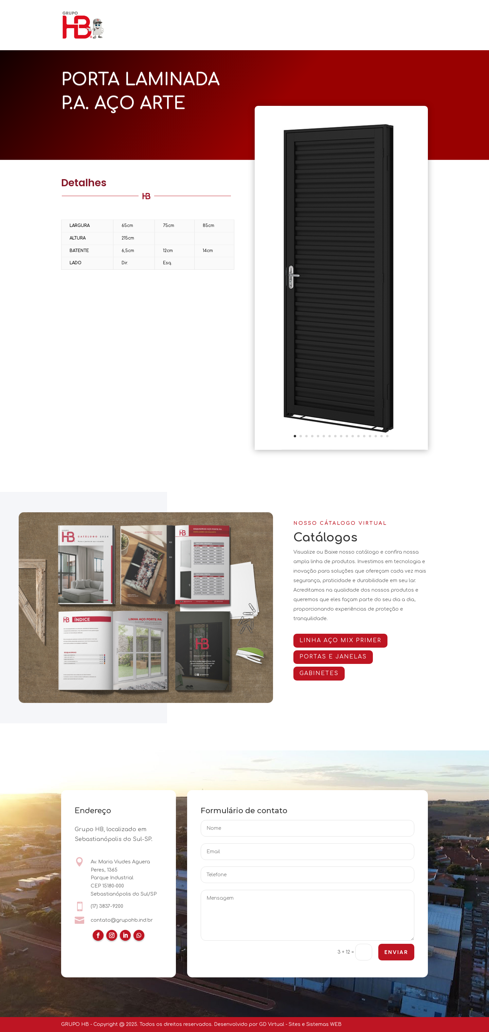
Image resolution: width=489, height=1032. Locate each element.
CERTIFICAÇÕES (374, 16)
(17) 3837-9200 (107, 906)
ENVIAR (396, 953)
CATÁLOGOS (322, 16)
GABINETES (325, 673)
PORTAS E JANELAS (202, 16)
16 (381, 436)
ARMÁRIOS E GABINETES (267, 16)
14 (370, 436)
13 (364, 436)
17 (387, 436)
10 (347, 436)
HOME (113, 16)
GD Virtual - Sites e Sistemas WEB (300, 1024)
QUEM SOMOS (149, 16)
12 (358, 436)
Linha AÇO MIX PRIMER (347, 640)
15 (376, 436)
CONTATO (117, 34)
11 (352, 436)
